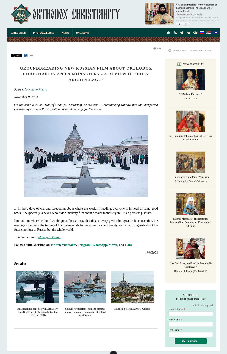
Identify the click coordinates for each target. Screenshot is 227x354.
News (65, 33)
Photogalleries (43, 33)
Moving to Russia (36, 89)
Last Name (175, 330)
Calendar (82, 33)
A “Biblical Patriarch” (191, 94)
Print (159, 48)
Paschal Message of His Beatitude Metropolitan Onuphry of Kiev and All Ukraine (190, 222)
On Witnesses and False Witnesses (191, 177)
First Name (175, 319)
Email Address (177, 309)
